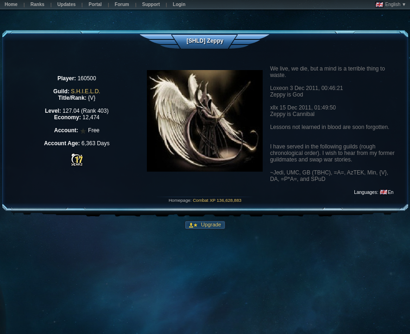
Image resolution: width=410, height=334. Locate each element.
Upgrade (210, 224)
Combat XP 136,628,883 (217, 200)
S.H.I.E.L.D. (85, 91)
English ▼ (390, 4)
